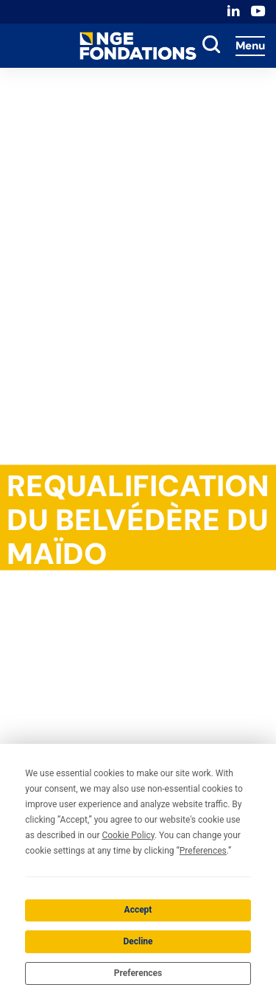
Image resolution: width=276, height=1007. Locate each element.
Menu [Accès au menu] (250, 45)
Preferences (138, 973)
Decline (137, 941)
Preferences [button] (203, 851)
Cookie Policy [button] (128, 835)
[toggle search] (211, 46)
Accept (138, 910)
